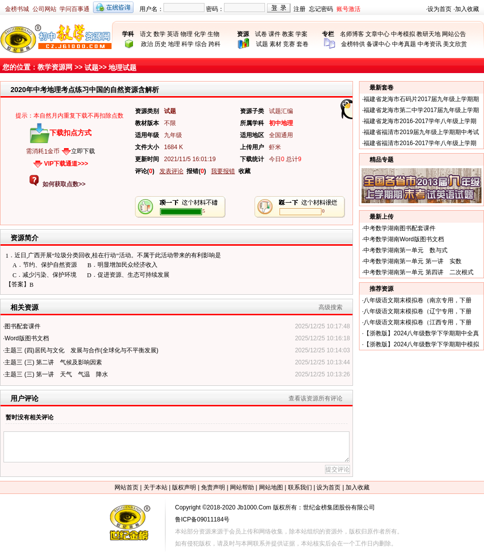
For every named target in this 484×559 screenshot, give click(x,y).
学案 (302, 34)
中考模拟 (403, 34)
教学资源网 (55, 67)
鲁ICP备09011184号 (202, 519)
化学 (200, 34)
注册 (300, 9)
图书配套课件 (22, 326)
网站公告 (454, 34)
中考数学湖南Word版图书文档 (404, 239)
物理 (186, 34)
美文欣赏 (455, 44)
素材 (276, 44)
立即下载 (83, 151)
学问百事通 (75, 9)
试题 (262, 44)
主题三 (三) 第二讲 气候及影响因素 (53, 362)
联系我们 (300, 487)
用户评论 (24, 398)
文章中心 (378, 34)
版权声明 (184, 487)
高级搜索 (330, 307)
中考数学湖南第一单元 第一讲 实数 (412, 261)
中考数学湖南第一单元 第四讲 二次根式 (418, 272)
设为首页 (440, 9)
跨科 (214, 44)
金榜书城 (17, 9)
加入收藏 (467, 9)
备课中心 (378, 44)
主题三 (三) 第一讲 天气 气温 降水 (56, 374)
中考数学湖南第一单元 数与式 (406, 250)
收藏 (244, 171)
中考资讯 (430, 44)
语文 (146, 34)
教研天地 (428, 34)
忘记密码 (321, 9)
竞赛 (289, 44)
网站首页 (126, 487)
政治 (147, 44)
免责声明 (213, 487)
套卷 (302, 44)
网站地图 (271, 487)
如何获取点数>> (64, 184)
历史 (160, 44)
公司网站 (44, 9)
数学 (160, 34)
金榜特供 (353, 44)
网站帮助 (242, 487)
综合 (201, 44)
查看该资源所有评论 (315, 398)
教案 (288, 34)
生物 (214, 34)
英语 (173, 34)
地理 (174, 44)
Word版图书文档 (26, 338)
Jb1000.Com (254, 507)
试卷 (261, 34)
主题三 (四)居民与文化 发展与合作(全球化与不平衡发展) (81, 350)
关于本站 (156, 487)
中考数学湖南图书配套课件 (400, 228)
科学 (188, 44)
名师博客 (352, 34)
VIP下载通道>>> (66, 163)
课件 (274, 34)
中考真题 (404, 44)
